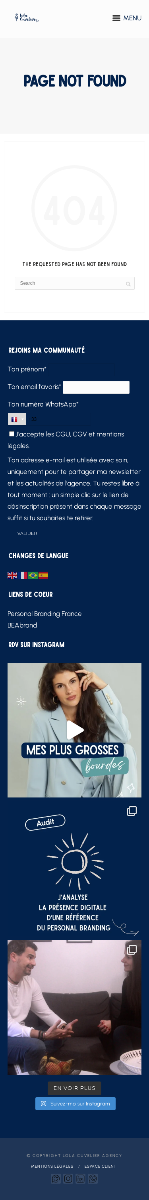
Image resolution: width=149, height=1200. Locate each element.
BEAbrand (22, 625)
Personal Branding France (45, 614)
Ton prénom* (27, 369)
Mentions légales (52, 1166)
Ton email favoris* (34, 387)
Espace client (100, 1166)
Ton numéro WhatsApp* (43, 404)
